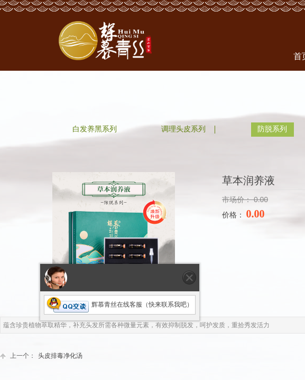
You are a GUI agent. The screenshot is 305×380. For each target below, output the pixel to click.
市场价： (238, 199)
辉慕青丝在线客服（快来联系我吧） (120, 304)
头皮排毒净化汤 (41, 356)
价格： (234, 215)
